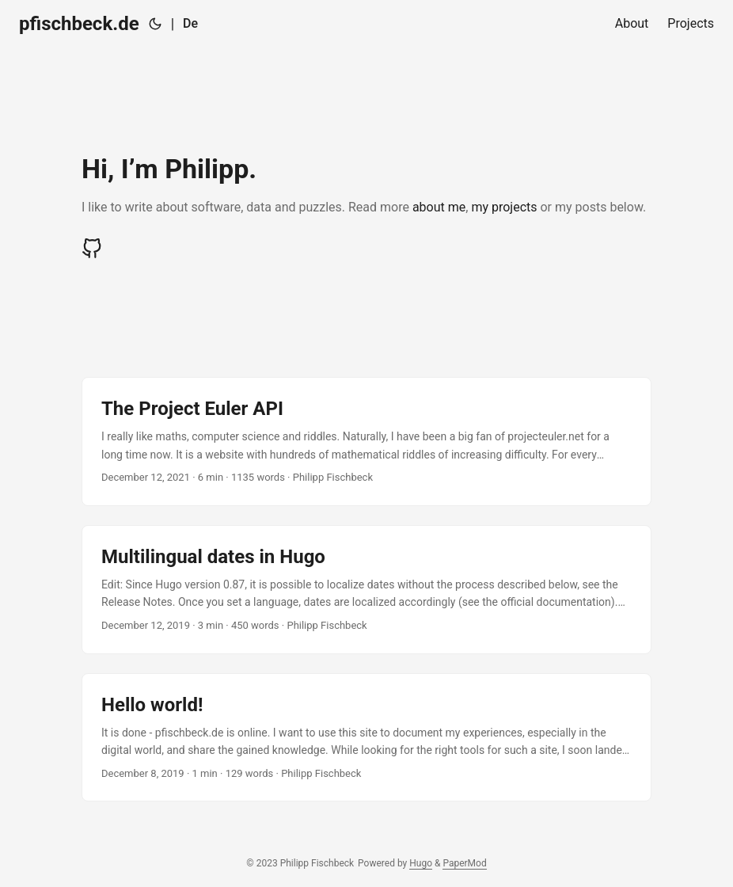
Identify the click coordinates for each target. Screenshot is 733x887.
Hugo (420, 863)
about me (438, 207)
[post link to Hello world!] (366, 737)
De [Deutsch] (190, 23)
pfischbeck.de (79, 24)
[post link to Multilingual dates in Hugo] (366, 589)
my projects (504, 207)
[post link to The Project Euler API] (366, 441)
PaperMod (464, 863)
